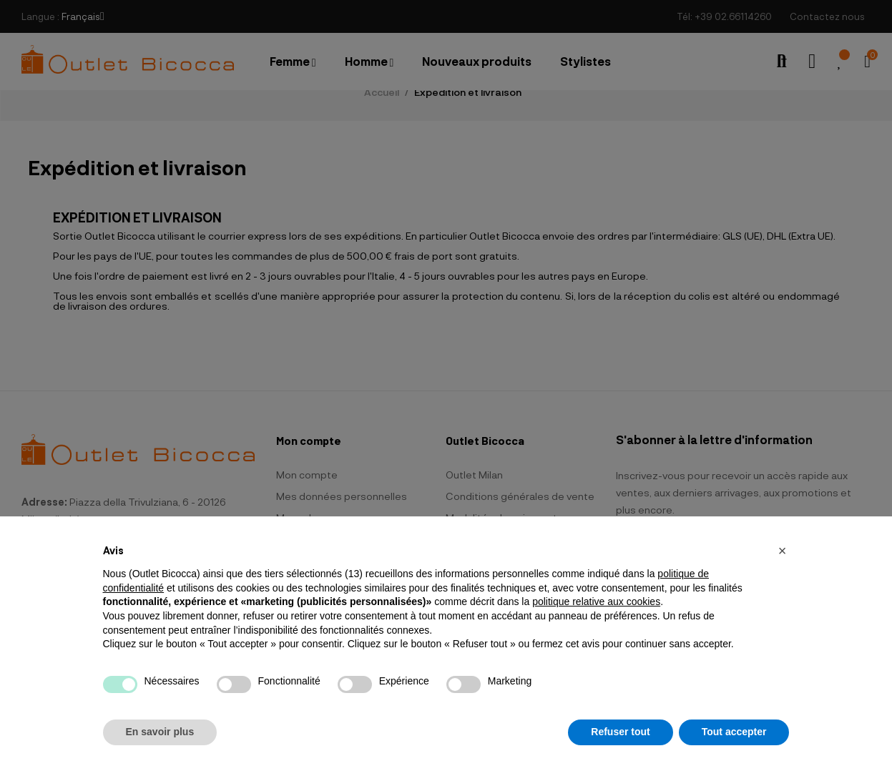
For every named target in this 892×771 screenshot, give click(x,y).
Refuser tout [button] (620, 731)
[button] (782, 550)
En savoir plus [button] (160, 731)
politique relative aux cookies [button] (596, 601)
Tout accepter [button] (734, 731)
